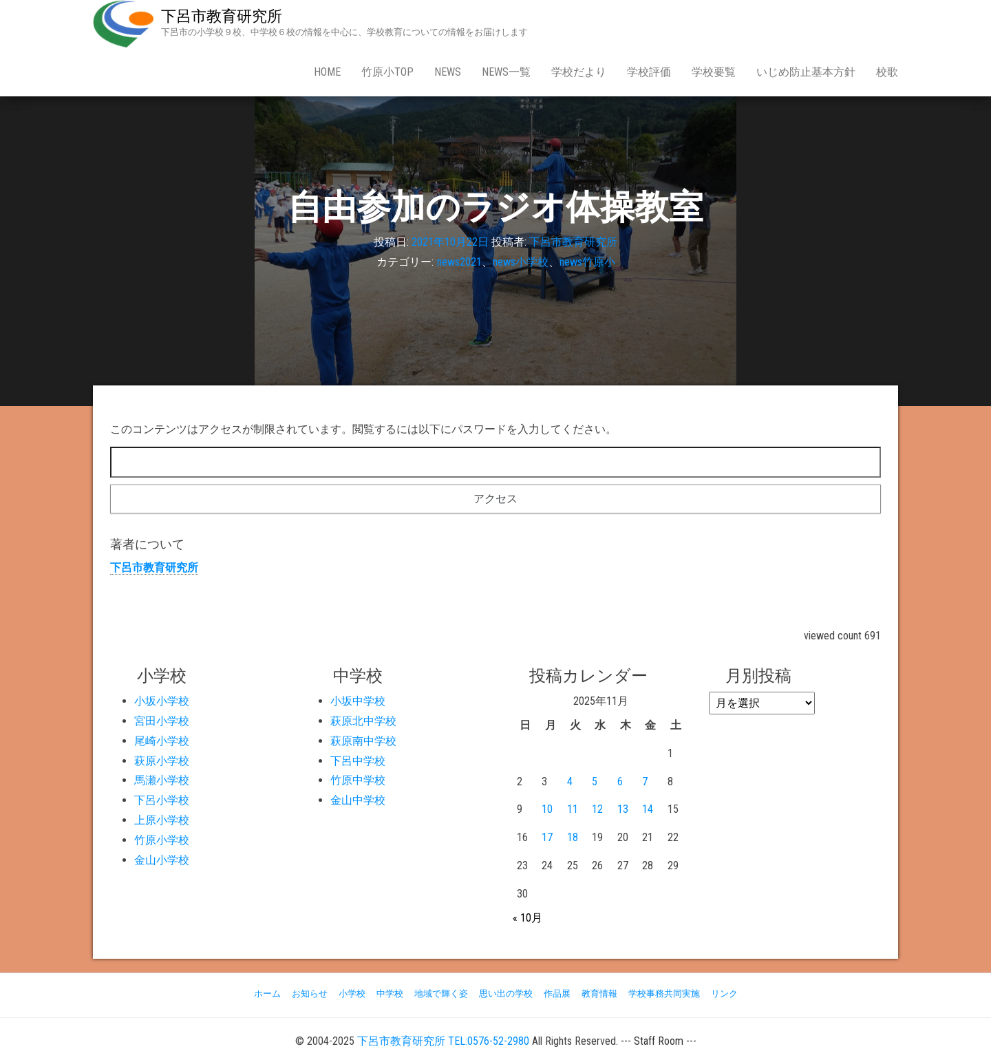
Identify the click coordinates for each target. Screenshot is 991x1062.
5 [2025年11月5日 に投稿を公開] (594, 781)
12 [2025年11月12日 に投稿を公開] (597, 809)
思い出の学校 (506, 993)
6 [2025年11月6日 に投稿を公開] (620, 781)
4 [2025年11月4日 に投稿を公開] (570, 781)
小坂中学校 (357, 701)
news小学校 (520, 261)
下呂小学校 (161, 800)
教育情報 (599, 993)
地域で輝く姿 (441, 993)
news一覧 (506, 71)
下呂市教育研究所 (221, 16)
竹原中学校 (357, 780)
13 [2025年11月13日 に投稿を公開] (622, 809)
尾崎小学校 (161, 740)
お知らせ (310, 993)
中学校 (389, 993)
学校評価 (649, 71)
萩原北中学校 (363, 721)
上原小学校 (161, 820)
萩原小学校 (161, 760)
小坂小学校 (161, 701)
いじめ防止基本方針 (805, 71)
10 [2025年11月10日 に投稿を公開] (547, 809)
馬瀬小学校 (161, 780)
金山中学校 (357, 800)
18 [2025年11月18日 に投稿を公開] (572, 837)
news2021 (459, 261)
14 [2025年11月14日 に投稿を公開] (647, 809)
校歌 (887, 71)
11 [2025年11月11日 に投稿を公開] (572, 809)
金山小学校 (161, 860)
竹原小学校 (161, 840)
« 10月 (527, 917)
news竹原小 (587, 261)
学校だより (578, 71)
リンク (724, 993)
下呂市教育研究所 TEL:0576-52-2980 (443, 1041)
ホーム (267, 993)
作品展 (557, 993)
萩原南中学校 (363, 740)
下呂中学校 (357, 760)
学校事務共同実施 (664, 993)
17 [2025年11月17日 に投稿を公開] (547, 837)
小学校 (352, 993)
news (447, 71)
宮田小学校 (161, 721)
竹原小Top (387, 71)
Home (327, 71)
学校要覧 (714, 71)
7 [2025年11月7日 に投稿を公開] (645, 781)
